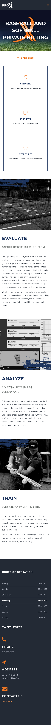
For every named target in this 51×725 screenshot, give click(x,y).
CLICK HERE (7, 701)
